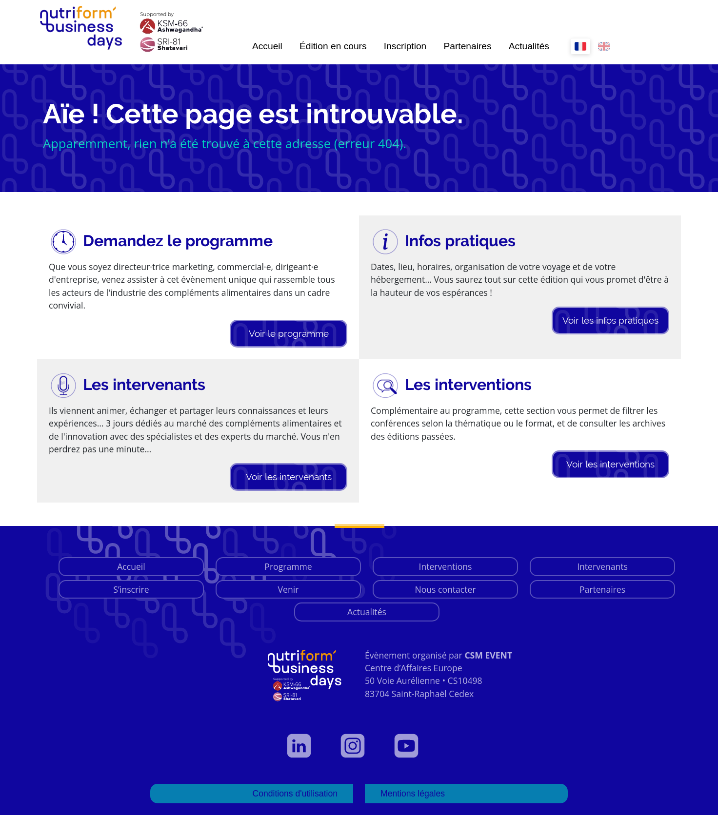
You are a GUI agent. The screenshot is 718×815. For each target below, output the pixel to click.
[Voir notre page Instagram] (359, 745)
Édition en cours (333, 46)
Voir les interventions (610, 464)
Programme (288, 566)
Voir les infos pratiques (610, 320)
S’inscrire (131, 589)
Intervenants (602, 566)
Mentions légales (412, 793)
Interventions (445, 566)
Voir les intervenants (289, 476)
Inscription (405, 46)
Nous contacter (445, 589)
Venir (288, 589)
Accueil (267, 46)
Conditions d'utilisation (295, 793)
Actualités (529, 46)
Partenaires (467, 46)
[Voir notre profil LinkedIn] (305, 745)
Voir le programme (289, 333)
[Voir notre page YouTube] (413, 745)
